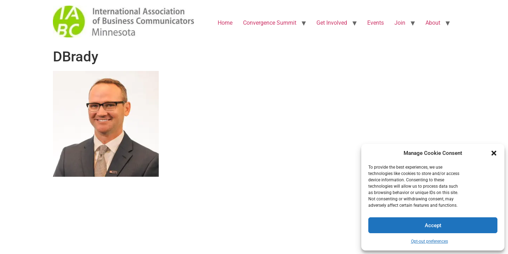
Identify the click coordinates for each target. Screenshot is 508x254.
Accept (433, 225)
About (432, 22)
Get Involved (331, 22)
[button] (493, 153)
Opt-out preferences (429, 241)
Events (375, 22)
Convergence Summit (269, 22)
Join (399, 22)
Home (225, 22)
